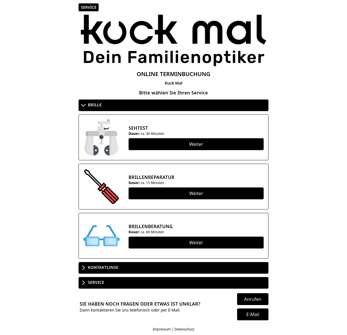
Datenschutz (184, 329)
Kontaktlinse (99, 267)
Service (92, 282)
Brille (91, 105)
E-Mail (252, 314)
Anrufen (252, 299)
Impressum (162, 329)
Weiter (196, 144)
